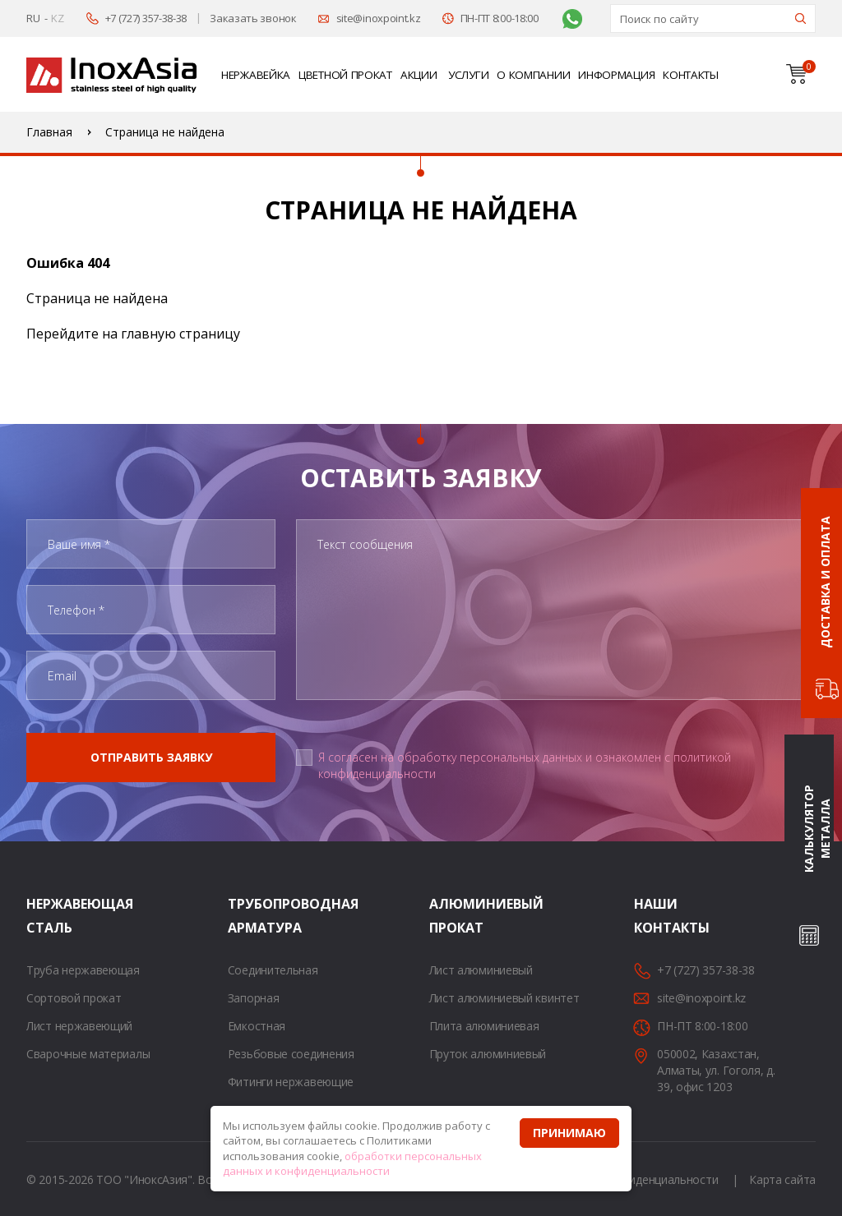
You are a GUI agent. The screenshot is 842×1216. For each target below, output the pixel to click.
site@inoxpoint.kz (378, 18)
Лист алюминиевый (481, 970)
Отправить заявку (151, 757)
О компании (533, 74)
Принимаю (569, 1132)
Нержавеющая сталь (46, 916)
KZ (57, 18)
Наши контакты (654, 916)
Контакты (691, 74)
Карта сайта (782, 1179)
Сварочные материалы (88, 1054)
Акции (418, 74)
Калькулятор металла (817, 829)
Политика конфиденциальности (632, 1179)
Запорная (254, 998)
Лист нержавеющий (79, 1026)
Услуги (468, 74)
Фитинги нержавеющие (291, 1081)
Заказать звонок (253, 18)
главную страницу (180, 334)
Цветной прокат (345, 74)
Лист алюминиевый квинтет (504, 998)
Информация (616, 74)
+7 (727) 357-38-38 (146, 18)
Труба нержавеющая (83, 970)
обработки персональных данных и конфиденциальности (352, 1164)
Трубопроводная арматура (248, 916)
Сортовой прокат (74, 998)
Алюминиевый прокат (449, 916)
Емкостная (256, 1026)
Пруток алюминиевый (488, 1054)
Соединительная (273, 970)
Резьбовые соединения (291, 1054)
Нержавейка (255, 74)
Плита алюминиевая (484, 1026)
